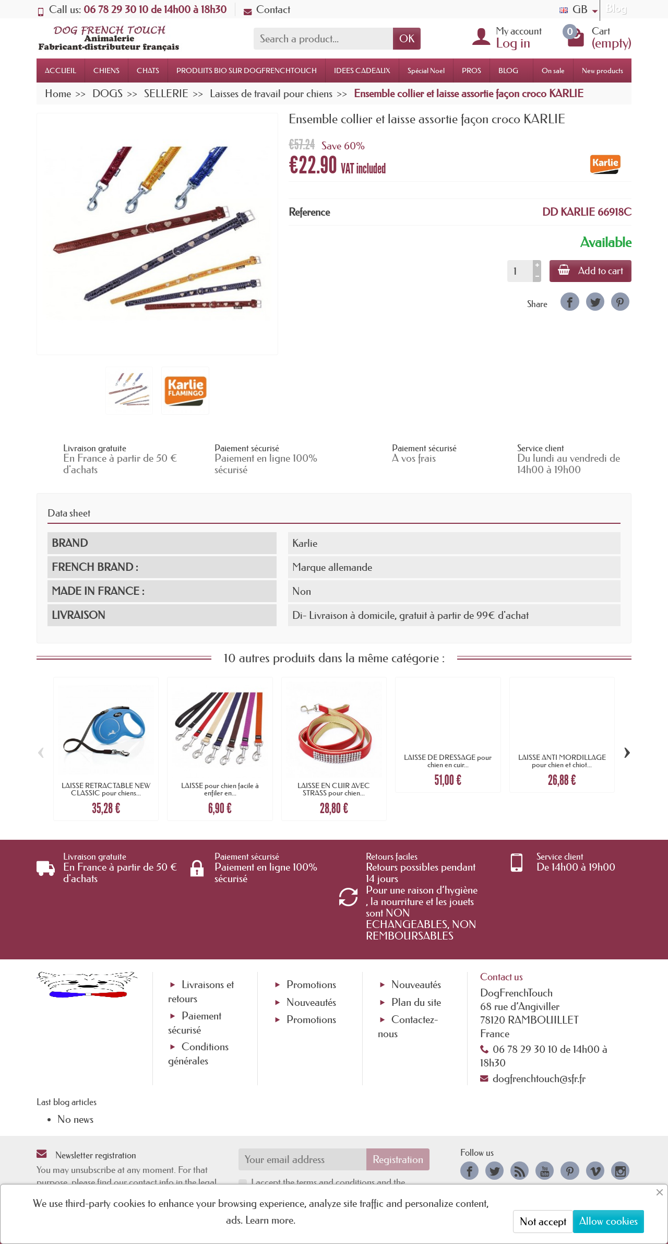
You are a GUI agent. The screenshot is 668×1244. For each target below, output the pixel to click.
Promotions (311, 984)
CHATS (148, 70)
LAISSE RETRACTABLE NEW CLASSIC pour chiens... (106, 789)
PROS (471, 70)
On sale (553, 70)
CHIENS (106, 70)
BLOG (508, 70)
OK (406, 38)
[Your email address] (302, 1159)
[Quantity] (520, 271)
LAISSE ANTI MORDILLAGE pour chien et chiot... (562, 761)
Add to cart (590, 270)
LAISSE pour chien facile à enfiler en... (220, 789)
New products (602, 70)
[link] (569, 301)
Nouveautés (311, 1002)
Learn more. (270, 1220)
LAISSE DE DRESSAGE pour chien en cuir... (448, 761)
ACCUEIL (60, 70)
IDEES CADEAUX (362, 70)
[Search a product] (323, 39)
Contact (267, 9)
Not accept (543, 1221)
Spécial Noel (426, 70)
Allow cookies (608, 1221)
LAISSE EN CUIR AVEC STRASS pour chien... (333, 789)
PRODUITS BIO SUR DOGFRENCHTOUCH (246, 70)
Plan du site (416, 1002)
